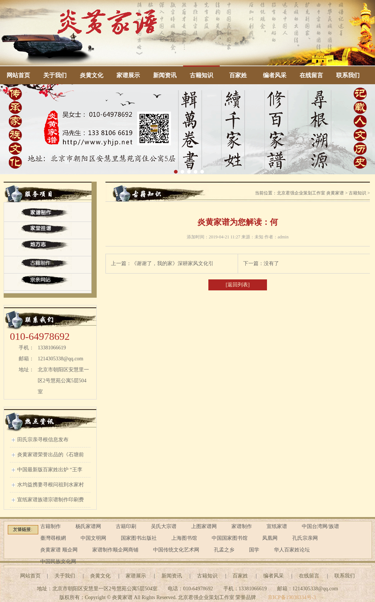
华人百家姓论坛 (292, 550)
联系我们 (348, 75)
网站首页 (18, 75)
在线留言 (311, 75)
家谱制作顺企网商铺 (115, 550)
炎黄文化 (91, 75)
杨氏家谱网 (88, 526)
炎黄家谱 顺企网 (59, 550)
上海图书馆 (184, 538)
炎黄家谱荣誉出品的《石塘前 (50, 454)
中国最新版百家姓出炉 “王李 (49, 469)
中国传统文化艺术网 (176, 550)
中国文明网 (93, 538)
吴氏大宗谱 (164, 526)
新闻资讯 (165, 75)
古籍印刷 (126, 526)
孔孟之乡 (224, 550)
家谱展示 (128, 75)
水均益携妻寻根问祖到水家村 (50, 484)
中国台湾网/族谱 (320, 526)
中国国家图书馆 (230, 538)
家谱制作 (241, 526)
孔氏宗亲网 (305, 538)
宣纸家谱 (277, 526)
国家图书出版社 (139, 538)
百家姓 (238, 75)
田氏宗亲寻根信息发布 (42, 439)
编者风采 (274, 75)
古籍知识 (201, 75)
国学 (254, 550)
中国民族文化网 (58, 561)
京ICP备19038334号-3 (292, 597)
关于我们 (55, 75)
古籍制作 (50, 526)
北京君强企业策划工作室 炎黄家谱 (310, 193)
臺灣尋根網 (53, 538)
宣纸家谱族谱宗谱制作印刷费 (50, 499)
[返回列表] (237, 284)
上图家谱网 (204, 526)
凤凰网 (270, 538)
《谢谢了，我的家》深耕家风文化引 (172, 263)
